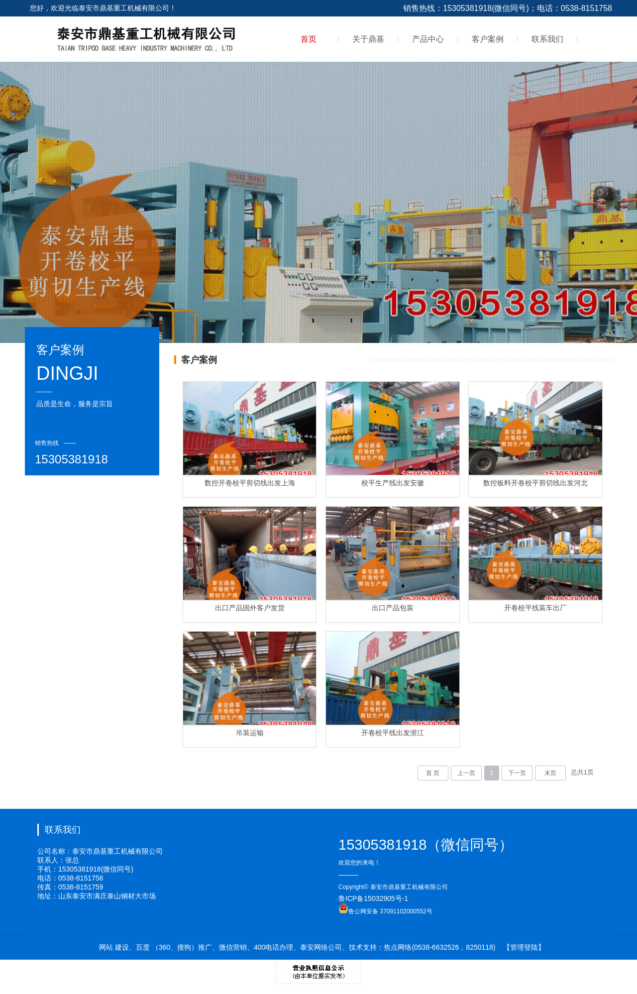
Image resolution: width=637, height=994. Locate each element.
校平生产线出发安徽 (392, 483)
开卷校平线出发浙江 (392, 733)
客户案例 (488, 39)
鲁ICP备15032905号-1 (373, 898)
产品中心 (428, 39)
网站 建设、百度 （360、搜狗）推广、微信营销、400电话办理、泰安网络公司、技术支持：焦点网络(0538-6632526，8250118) (297, 947)
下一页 (517, 773)
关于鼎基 (368, 39)
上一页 (466, 773)
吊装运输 (250, 733)
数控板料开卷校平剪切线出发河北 (535, 483)
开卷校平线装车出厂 (535, 608)
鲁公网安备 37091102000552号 (385, 911)
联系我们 (547, 39)
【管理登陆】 (524, 947)
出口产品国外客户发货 (250, 608)
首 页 (432, 773)
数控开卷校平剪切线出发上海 (250, 483)
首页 (309, 39)
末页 (550, 773)
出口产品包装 (393, 608)
